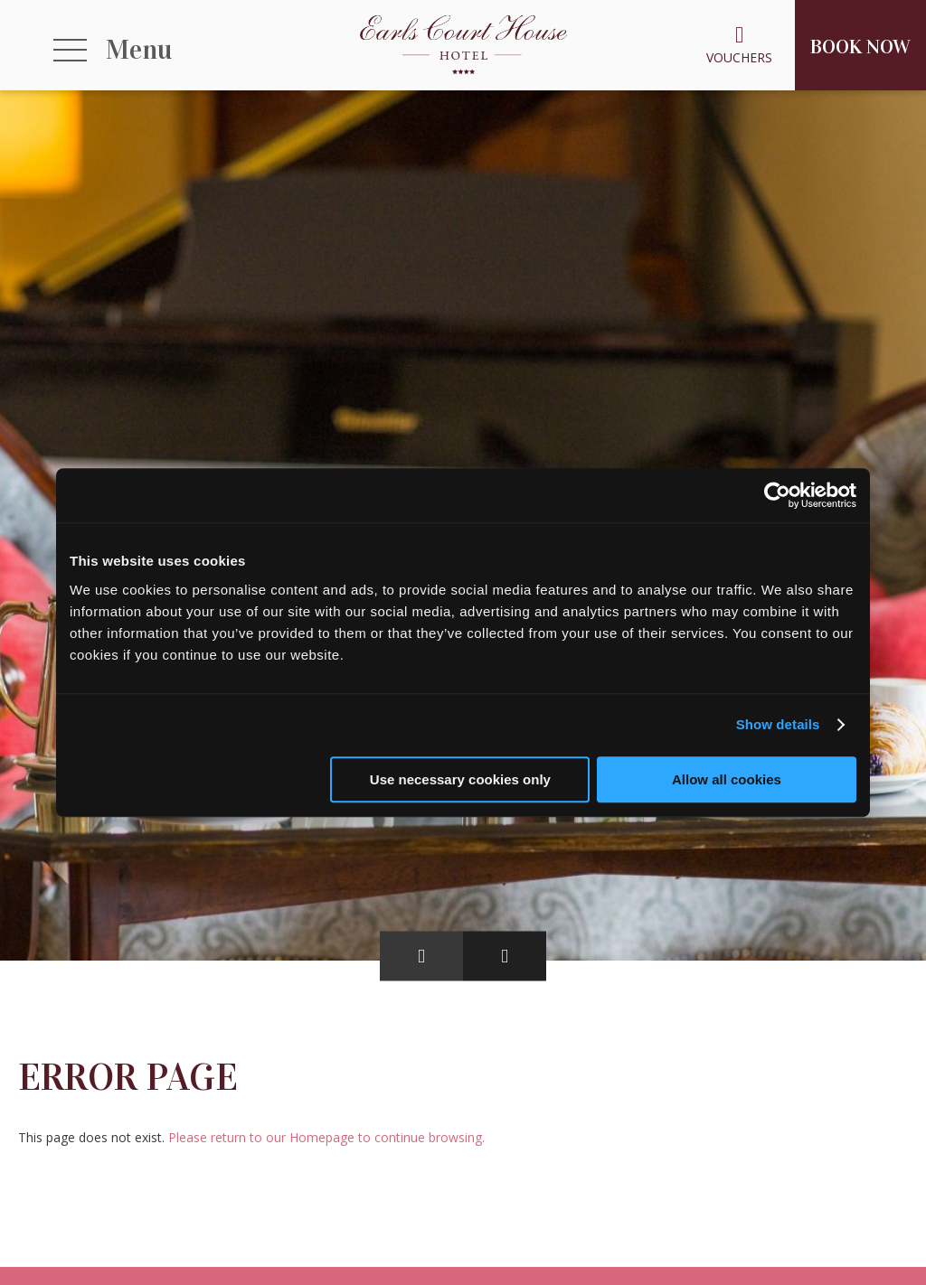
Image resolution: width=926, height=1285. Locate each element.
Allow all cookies (726, 779)
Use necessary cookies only (460, 779)
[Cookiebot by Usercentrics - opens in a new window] (777, 495)
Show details (778, 724)
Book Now (860, 46)
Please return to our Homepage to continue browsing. (326, 1137)
